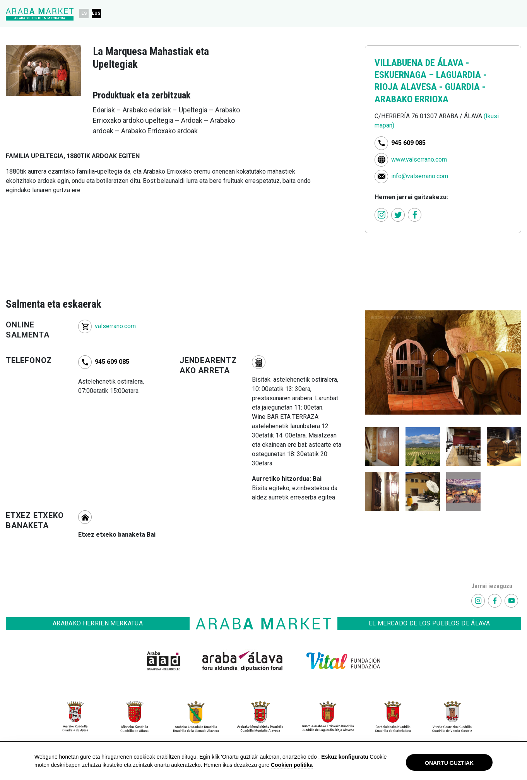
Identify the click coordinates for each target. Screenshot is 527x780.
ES (84, 13)
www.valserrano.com (419, 159)
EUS (96, 13)
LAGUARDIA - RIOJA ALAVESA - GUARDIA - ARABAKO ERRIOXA (431, 86)
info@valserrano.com (419, 176)
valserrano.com (115, 326)
